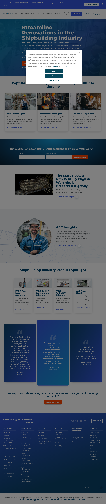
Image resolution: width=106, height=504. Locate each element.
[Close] (79, 52)
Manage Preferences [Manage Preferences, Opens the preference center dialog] (54, 80)
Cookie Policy (55, 66)
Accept (53, 71)
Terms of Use (63, 66)
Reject (53, 75)
